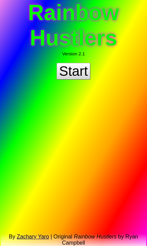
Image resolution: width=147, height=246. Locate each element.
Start (73, 71)
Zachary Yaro (33, 237)
